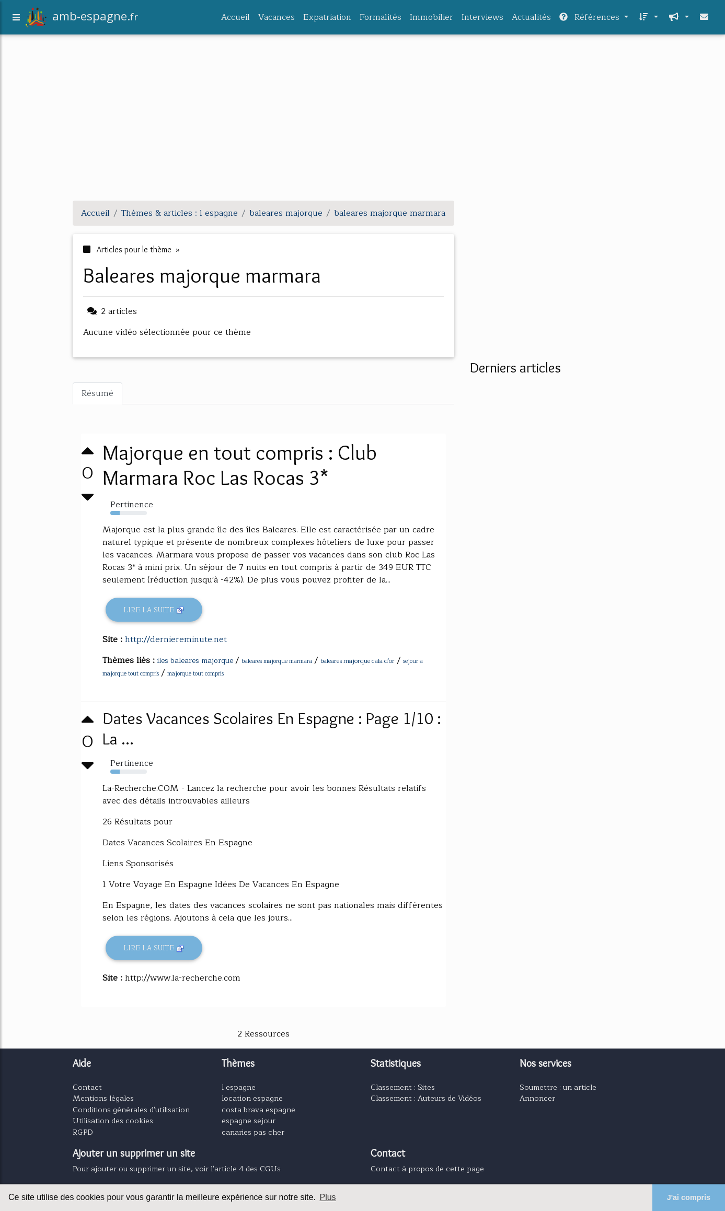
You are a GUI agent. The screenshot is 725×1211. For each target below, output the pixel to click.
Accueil (235, 19)
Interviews (482, 19)
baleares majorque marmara (276, 661)
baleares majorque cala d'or (357, 661)
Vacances (276, 19)
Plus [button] (327, 1197)
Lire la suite (154, 609)
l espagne (239, 1087)
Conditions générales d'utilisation (131, 1109)
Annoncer (537, 1098)
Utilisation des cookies (113, 1120)
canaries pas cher (253, 1132)
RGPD (83, 1132)
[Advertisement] (363, 119)
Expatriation (327, 19)
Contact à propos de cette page (427, 1168)
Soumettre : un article (558, 1087)
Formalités (380, 19)
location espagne (252, 1098)
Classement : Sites (403, 1087)
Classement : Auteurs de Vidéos (426, 1098)
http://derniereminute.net (176, 639)
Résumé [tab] (97, 393)
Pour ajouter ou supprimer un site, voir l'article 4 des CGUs (177, 1168)
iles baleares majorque (195, 661)
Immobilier (431, 19)
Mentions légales (103, 1098)
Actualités (531, 19)
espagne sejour (248, 1120)
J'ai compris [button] (688, 1197)
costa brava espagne (258, 1109)
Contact (87, 1087)
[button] (647, 19)
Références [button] (590, 19)
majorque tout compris (195, 674)
